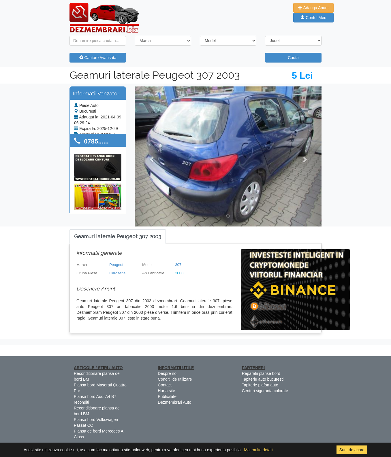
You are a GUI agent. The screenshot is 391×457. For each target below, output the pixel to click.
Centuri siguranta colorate (265, 390)
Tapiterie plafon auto (260, 385)
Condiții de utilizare (175, 379)
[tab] (117, 236)
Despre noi (167, 373)
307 (178, 265)
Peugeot (116, 265)
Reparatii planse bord (261, 373)
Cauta (293, 57)
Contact (165, 385)
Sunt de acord (351, 449)
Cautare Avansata (97, 57)
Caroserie (117, 273)
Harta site (166, 390)
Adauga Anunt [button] (313, 7)
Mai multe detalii (258, 449)
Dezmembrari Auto (174, 402)
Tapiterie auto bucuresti (263, 379)
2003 (179, 273)
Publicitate (167, 396)
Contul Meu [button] (313, 17)
